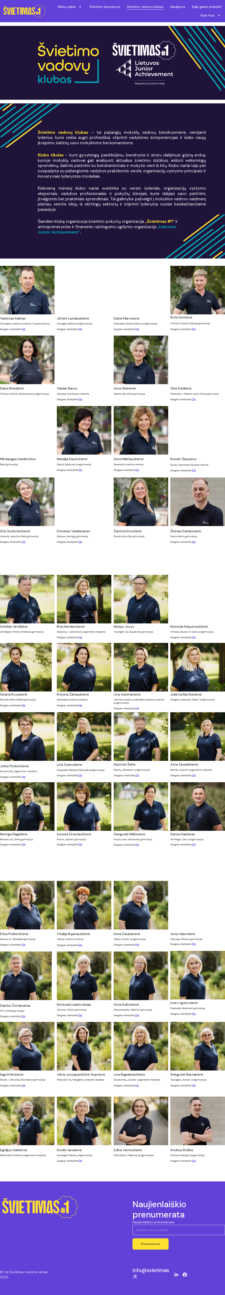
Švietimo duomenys (105, 6)
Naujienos (177, 6)
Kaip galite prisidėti (207, 6)
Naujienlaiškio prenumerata (153, 1226)
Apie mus (207, 15)
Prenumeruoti (150, 1248)
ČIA (23, 331)
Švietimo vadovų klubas (145, 6)
